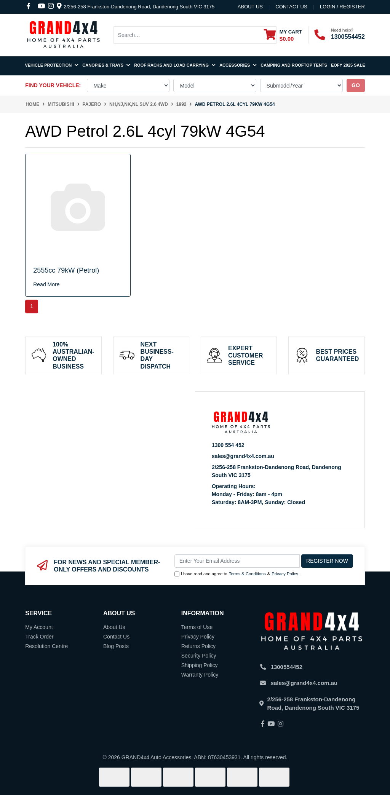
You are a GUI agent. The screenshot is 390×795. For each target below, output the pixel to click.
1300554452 (348, 37)
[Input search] (188, 35)
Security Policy (198, 656)
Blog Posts (116, 646)
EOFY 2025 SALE (348, 65)
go (356, 85)
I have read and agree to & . (236, 574)
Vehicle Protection (51, 65)
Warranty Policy (200, 675)
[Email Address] (237, 561)
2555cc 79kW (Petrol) (66, 270)
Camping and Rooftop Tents (294, 65)
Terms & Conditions (247, 574)
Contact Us (116, 637)
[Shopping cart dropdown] (283, 35)
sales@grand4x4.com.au (243, 456)
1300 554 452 (228, 445)
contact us (291, 7)
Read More (46, 284)
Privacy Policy (285, 574)
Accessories (238, 65)
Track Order (39, 637)
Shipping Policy (199, 665)
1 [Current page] (31, 306)
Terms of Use (197, 627)
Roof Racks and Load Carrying (175, 65)
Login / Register (342, 7)
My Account (39, 627)
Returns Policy (198, 646)
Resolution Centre (46, 646)
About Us (250, 7)
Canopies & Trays (106, 65)
